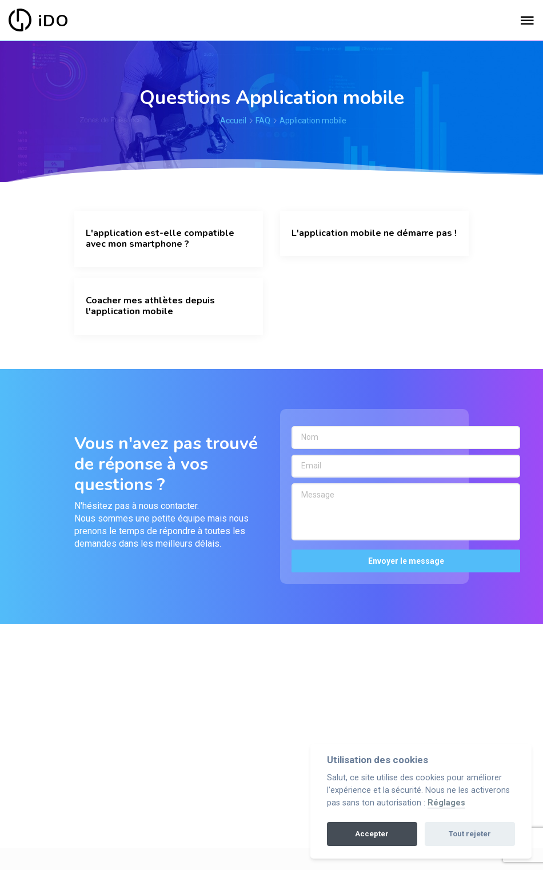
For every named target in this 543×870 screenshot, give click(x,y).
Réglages (446, 803)
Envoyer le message (406, 561)
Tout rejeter (470, 833)
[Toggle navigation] (527, 21)
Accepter (372, 833)
